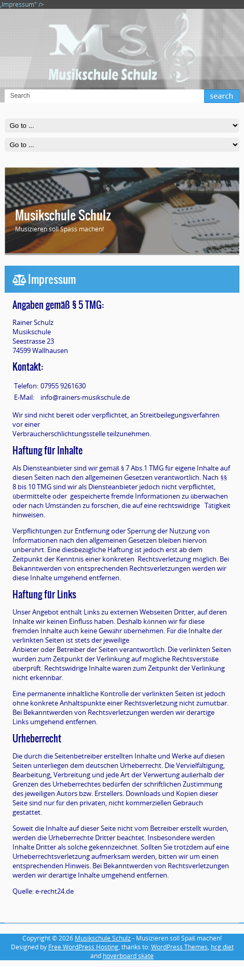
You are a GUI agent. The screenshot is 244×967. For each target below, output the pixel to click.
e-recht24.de (54, 891)
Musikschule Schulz (63, 215)
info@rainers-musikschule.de (85, 397)
